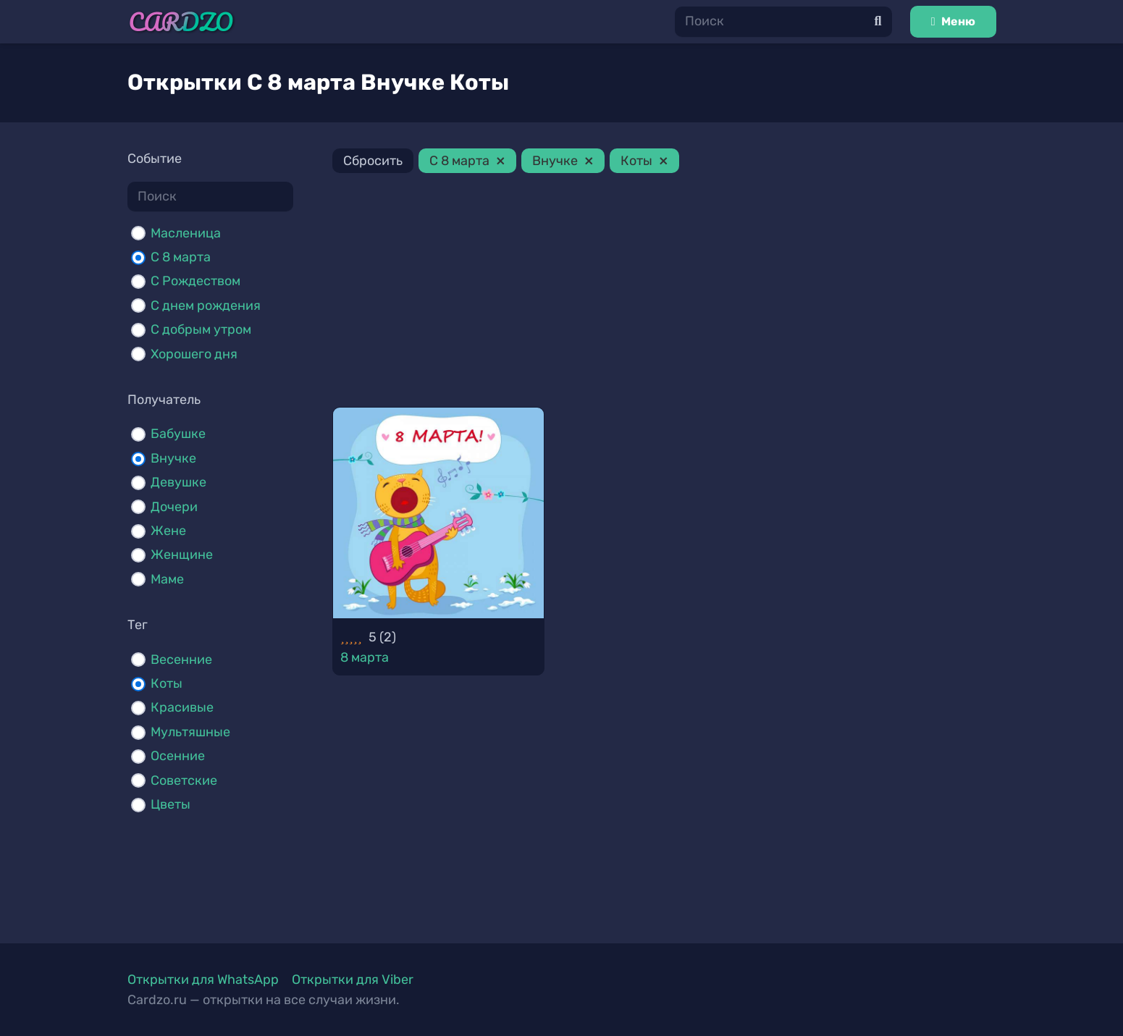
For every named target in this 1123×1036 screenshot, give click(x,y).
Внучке (173, 458)
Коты (166, 683)
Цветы (170, 804)
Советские (184, 780)
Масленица (186, 233)
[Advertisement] (664, 292)
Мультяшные (190, 732)
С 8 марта (181, 257)
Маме (167, 579)
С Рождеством (195, 281)
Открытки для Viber (352, 979)
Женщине (182, 555)
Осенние (178, 756)
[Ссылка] (181, 22)
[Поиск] (783, 21)
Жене (168, 531)
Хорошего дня (194, 354)
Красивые (182, 707)
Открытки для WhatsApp (203, 979)
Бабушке (178, 434)
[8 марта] (438, 513)
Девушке (178, 482)
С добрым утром (201, 329)
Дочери (174, 507)
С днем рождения (206, 305)
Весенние (181, 659)
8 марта (364, 657)
